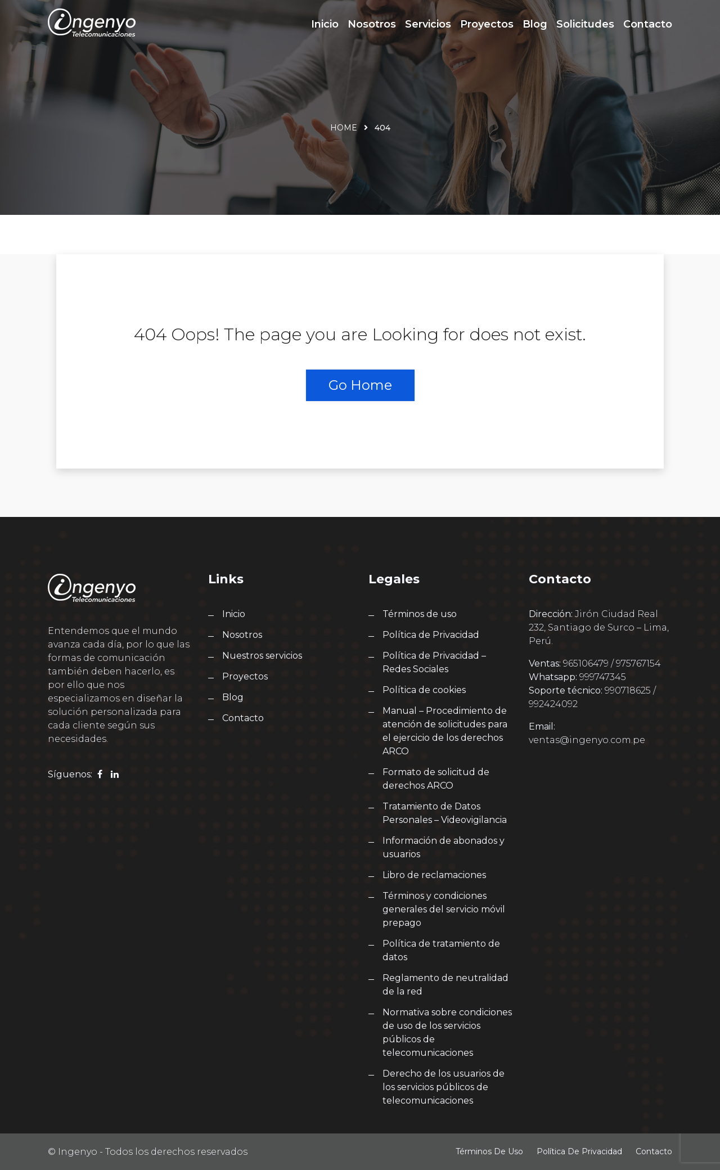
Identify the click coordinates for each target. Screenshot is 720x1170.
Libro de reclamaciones (434, 875)
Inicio (325, 24)
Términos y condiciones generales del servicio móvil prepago (443, 909)
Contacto (647, 24)
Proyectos (487, 24)
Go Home (360, 385)
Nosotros (372, 24)
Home (343, 128)
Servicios (428, 24)
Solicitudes (585, 24)
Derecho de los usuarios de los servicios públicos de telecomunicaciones (443, 1087)
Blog (535, 24)
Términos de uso (419, 614)
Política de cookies (424, 690)
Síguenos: (70, 774)
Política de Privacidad (430, 634)
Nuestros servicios (262, 655)
